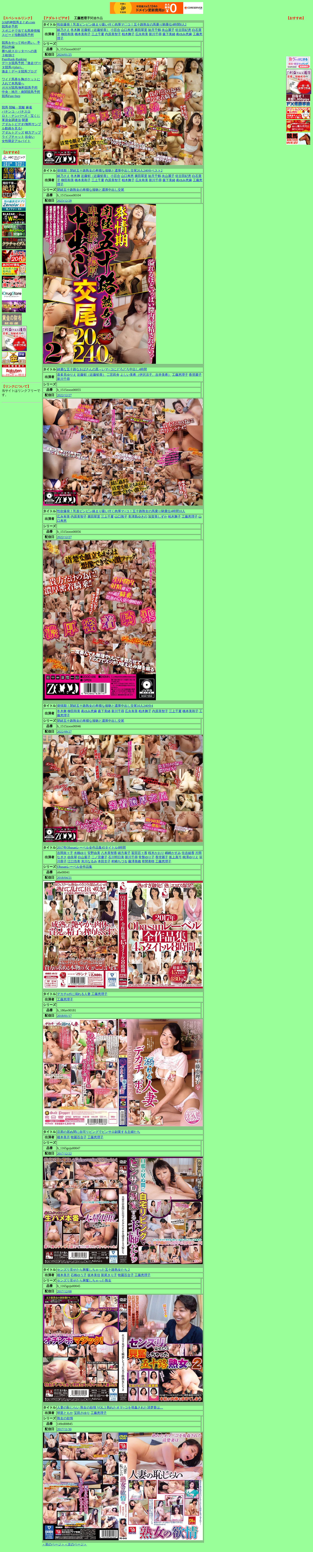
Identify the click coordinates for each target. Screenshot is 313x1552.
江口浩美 (73, 861)
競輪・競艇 (17, 107)
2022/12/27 (64, 395)
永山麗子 (168, 30)
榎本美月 (63, 1137)
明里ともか (65, 1413)
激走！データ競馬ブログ (19, 71)
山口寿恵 (127, 30)
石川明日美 (116, 857)
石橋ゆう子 (79, 1275)
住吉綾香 (188, 853)
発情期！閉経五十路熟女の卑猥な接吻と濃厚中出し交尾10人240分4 (105, 705)
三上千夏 (97, 34)
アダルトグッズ (13, 132)
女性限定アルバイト (16, 141)
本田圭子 (104, 861)
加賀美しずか (157, 516)
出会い (30, 136)
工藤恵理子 (180, 374)
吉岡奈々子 (65, 853)
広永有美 (141, 34)
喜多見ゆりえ (66, 374)
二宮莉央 (113, 374)
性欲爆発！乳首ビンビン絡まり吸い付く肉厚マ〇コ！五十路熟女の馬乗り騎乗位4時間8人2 (121, 24)
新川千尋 (155, 34)
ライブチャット (13, 136)
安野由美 (93, 853)
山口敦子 (121, 516)
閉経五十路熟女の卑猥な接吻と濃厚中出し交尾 (90, 189)
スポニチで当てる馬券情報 (21, 30)
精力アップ (33, 132)
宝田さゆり (82, 1413)
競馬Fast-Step (11, 96)
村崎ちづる (119, 861)
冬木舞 (75, 30)
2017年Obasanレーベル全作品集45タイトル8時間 (91, 847)
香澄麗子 (195, 374)
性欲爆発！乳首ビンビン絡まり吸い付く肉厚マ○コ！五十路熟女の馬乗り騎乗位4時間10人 (121, 511)
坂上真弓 (175, 857)
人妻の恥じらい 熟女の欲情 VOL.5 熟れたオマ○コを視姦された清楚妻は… (110, 1407)
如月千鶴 (154, 30)
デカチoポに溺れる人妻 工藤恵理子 (82, 994)
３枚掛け (8, 55)
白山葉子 (84, 857)
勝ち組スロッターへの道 (19, 51)
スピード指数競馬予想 (18, 35)
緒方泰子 (124, 853)
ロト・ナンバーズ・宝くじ (21, 115)
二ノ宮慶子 (99, 857)
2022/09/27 (64, 731)
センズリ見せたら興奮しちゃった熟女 (84, 1280)
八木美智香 (109, 853)
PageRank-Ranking (14, 59)
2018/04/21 (64, 877)
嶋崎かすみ (173, 853)
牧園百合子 (79, 1137)
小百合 (115, 30)
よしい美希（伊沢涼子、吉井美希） (145, 374)
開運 (25, 120)
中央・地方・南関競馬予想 (21, 91)
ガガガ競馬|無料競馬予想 (20, 87)
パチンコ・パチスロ (16, 111)
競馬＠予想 (10, 26)
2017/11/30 (64, 1429)
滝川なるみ (89, 861)
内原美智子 (113, 34)
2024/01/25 (64, 54)
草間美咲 (148, 861)
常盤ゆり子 (147, 857)
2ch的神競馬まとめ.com (18, 22)
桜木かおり (156, 853)
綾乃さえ (63, 30)
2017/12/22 (64, 1153)
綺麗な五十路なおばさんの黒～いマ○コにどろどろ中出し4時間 (102, 369)
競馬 (5, 107)
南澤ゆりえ (190, 857)
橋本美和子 (83, 34)
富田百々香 (139, 853)
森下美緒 (168, 34)
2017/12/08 (64, 1291)
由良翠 (72, 857)
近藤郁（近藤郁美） (95, 30)
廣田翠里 (141, 30)
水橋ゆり (80, 853)
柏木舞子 (128, 34)
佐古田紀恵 (183, 30)
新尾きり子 (109, 1275)
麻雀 (29, 107)
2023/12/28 (64, 200)
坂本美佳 (93, 1275)
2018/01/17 (64, 1015)
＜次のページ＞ (75, 1544)
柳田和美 (67, 34)
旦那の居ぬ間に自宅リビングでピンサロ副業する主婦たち (98, 1131)
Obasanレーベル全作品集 (74, 866)
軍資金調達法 (11, 120)
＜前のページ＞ (53, 1544)
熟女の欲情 (65, 1418)
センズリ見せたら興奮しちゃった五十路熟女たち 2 (93, 1269)
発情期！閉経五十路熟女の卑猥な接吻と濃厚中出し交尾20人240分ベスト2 (109, 170)
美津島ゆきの (137, 516)
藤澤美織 (134, 861)
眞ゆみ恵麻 (184, 34)
